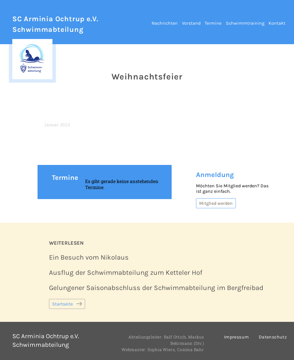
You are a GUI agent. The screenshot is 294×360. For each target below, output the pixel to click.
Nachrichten (165, 23)
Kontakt (276, 23)
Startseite (62, 304)
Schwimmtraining (245, 23)
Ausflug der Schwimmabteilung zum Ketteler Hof (125, 272)
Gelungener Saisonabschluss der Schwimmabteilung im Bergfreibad (156, 288)
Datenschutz (273, 337)
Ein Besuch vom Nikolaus (89, 257)
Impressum (236, 337)
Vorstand (191, 23)
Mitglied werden (216, 203)
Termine (213, 23)
